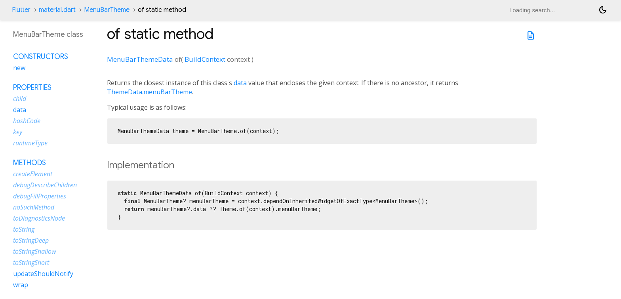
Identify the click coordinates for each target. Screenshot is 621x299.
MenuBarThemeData (140, 59)
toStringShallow (34, 251)
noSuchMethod (33, 207)
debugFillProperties (39, 196)
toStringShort (31, 262)
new (19, 67)
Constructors (40, 56)
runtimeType (30, 143)
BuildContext (205, 59)
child (19, 98)
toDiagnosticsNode (39, 218)
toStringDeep (31, 240)
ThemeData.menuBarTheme (149, 92)
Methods (29, 162)
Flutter (21, 10)
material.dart (57, 10)
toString (23, 229)
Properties (32, 87)
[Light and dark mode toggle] (602, 10)
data (240, 82)
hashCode (26, 120)
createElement (32, 173)
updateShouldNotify (43, 273)
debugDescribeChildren (45, 185)
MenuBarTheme (107, 10)
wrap (20, 284)
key (17, 132)
